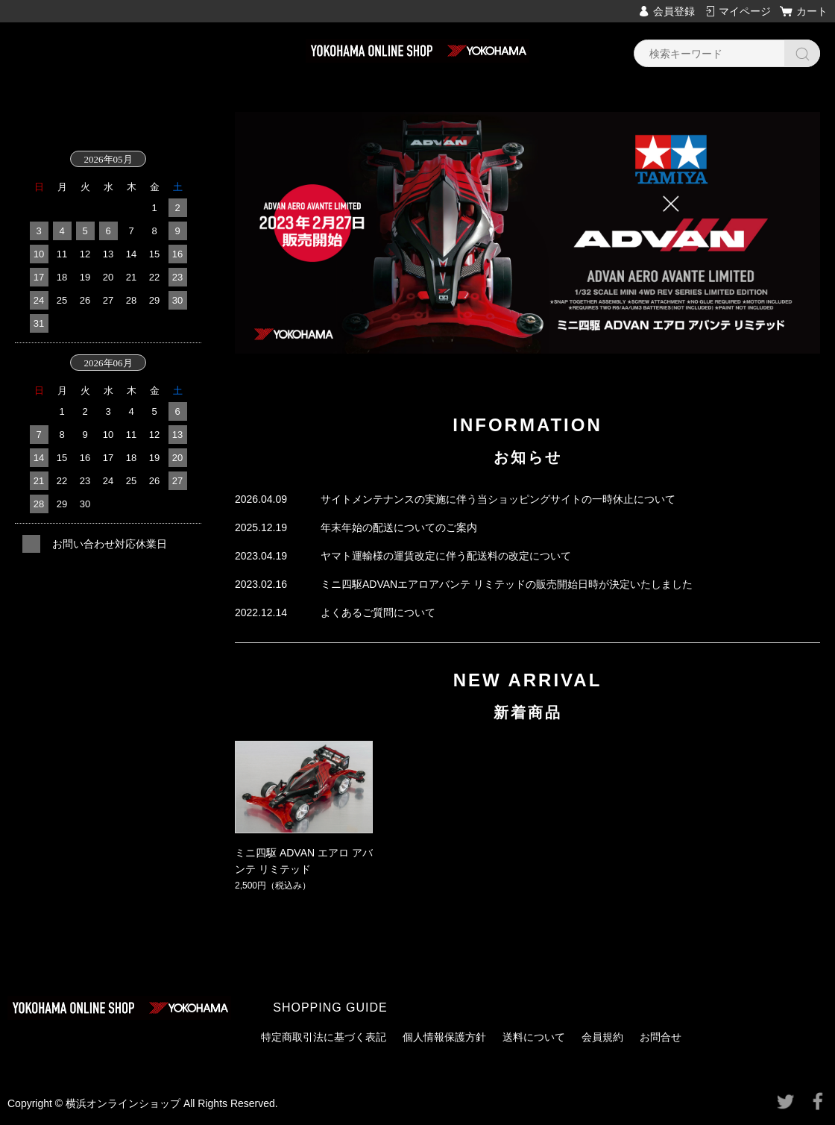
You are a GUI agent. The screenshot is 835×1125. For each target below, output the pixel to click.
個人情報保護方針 (444, 1037)
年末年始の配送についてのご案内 (399, 527)
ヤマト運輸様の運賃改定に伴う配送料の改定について (446, 556)
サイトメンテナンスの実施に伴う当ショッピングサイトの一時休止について (498, 499)
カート (812, 11)
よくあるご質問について (378, 612)
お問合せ (660, 1037)
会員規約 (602, 1037)
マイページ (745, 11)
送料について (533, 1037)
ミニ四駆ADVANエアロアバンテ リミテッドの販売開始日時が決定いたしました (507, 584)
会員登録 (674, 11)
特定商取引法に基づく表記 (323, 1037)
